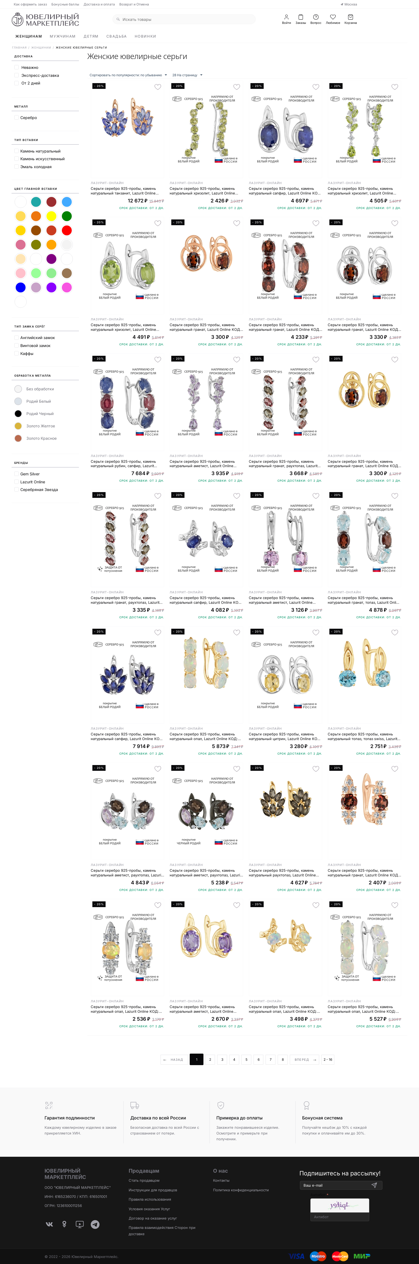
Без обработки (34, 389)
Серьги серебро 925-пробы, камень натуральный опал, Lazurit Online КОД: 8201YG (204, 736)
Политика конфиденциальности (241, 1190)
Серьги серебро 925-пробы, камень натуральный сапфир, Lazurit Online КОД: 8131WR (206, 600)
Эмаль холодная (36, 166)
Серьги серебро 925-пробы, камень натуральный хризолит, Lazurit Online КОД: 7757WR (123, 327)
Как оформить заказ (30, 4)
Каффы (26, 353)
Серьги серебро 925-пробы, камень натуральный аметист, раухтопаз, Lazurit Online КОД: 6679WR (126, 873)
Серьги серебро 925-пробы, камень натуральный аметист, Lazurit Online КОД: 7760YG (202, 1009)
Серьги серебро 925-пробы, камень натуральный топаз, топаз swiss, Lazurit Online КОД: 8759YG (362, 736)
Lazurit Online (32, 481)
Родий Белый (32, 401)
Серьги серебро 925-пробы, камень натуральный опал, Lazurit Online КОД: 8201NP (362, 1009)
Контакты (221, 1180)
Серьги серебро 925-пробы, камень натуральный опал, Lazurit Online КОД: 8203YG (283, 1009)
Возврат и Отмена (134, 4)
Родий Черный (34, 413)
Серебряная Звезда (39, 489)
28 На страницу (187, 75)
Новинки (145, 36)
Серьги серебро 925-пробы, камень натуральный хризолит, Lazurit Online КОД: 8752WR (202, 191)
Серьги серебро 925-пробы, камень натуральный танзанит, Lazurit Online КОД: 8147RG (123, 191)
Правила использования (150, 1199)
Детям (91, 36)
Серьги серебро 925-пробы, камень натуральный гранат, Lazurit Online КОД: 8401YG (363, 464)
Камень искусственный (42, 158)
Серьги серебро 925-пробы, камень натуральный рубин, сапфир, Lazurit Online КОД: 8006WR (123, 464)
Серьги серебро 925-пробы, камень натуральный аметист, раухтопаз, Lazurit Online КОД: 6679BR (205, 873)
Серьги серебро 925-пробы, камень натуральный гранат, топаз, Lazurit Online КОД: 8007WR (364, 600)
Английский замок (37, 337)
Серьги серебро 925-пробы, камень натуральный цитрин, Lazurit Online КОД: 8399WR (285, 736)
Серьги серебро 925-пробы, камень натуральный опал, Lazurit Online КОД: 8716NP (125, 1009)
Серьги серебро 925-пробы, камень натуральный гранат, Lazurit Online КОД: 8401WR (363, 327)
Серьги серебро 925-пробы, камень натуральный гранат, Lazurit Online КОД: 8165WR (284, 327)
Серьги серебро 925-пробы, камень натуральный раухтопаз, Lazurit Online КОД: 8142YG (282, 873)
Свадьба (116, 36)
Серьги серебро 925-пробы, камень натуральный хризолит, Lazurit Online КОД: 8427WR (360, 191)
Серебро (28, 117)
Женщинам (28, 36)
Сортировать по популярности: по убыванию (128, 75)
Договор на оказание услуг (153, 1218)
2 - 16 (328, 1059)
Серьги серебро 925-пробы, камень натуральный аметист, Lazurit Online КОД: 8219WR (281, 600)
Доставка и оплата (99, 4)
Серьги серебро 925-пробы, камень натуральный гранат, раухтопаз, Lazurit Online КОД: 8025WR (283, 464)
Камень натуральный (40, 151)
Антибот (318, 1194)
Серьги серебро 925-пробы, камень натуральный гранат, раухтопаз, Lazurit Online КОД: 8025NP (125, 600)
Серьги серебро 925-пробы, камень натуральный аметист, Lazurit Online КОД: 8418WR (202, 464)
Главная (19, 47)
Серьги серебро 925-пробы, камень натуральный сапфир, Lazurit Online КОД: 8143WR (127, 736)
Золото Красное (35, 438)
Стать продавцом (144, 1180)
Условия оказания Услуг (149, 1209)
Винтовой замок (35, 345)
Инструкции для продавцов (153, 1190)
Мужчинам (63, 36)
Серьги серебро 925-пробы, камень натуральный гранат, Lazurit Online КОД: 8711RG (363, 873)
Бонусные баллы (65, 4)
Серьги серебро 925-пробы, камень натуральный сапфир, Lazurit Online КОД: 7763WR (285, 191)
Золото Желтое (34, 426)
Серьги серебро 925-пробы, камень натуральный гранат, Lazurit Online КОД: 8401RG (205, 327)
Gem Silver (30, 474)
